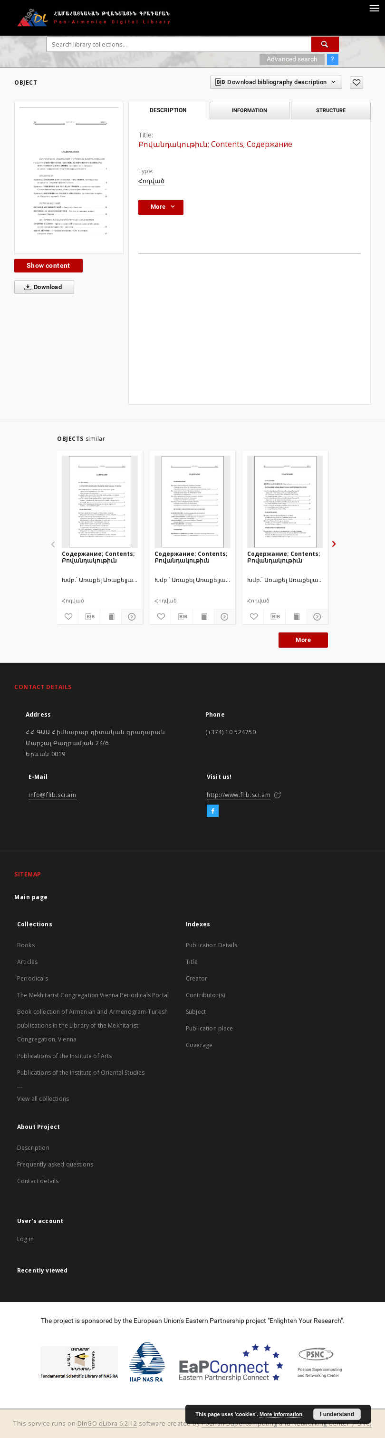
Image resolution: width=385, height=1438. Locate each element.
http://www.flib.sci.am (238, 795)
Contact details (37, 1181)
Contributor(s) (205, 995)
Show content (48, 265)
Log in (25, 1239)
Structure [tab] (331, 110)
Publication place (209, 1028)
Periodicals (32, 978)
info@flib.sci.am (53, 795)
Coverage (199, 1045)
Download (41, 287)
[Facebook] (213, 811)
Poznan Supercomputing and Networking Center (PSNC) (287, 1423)
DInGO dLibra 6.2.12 (107, 1423)
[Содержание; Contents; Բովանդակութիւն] (99, 501)
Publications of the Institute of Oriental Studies (80, 1073)
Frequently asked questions (55, 1164)
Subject (196, 1012)
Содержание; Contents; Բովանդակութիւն (98, 557)
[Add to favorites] (356, 82)
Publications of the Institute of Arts (64, 1056)
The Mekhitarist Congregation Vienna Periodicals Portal (93, 995)
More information (281, 1414)
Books (26, 945)
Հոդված (151, 181)
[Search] (325, 44)
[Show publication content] (110, 617)
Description (33, 1148)
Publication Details (211, 945)
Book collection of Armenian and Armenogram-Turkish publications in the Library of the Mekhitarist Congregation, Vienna (92, 1025)
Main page (31, 897)
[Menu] (374, 7)
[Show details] (130, 617)
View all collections (43, 1099)
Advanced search (292, 59)
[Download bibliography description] (88, 617)
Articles (27, 962)
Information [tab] (249, 110)
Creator (196, 978)
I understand (337, 1414)
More (303, 639)
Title (192, 962)
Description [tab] (168, 110)
